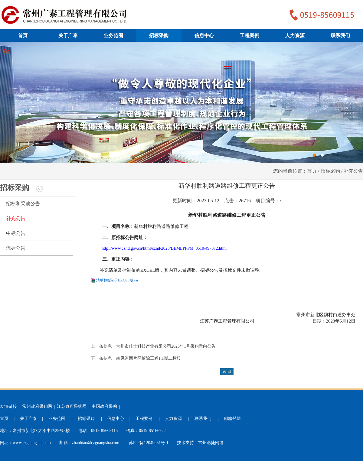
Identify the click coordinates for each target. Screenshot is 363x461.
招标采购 (158, 35)
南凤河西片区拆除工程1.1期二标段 (148, 358)
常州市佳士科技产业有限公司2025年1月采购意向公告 (166, 346)
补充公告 (15, 218)
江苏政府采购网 (72, 406)
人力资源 (295, 35)
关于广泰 (68, 35)
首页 (23, 35)
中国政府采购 (104, 406)
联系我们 (340, 35)
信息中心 (204, 35)
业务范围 (113, 35)
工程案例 (249, 35)
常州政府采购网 (37, 406)
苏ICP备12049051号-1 (148, 442)
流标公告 (15, 248)
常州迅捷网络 (211, 442)
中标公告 (15, 233)
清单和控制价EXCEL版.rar (117, 280)
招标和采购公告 (23, 203)
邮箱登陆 (232, 418)
